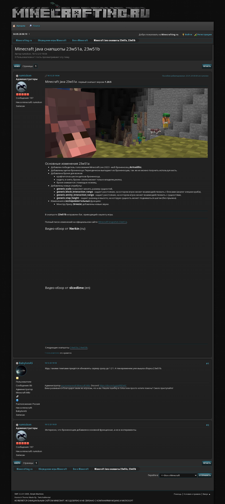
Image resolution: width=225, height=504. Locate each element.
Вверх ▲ (207, 494)
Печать (207, 66)
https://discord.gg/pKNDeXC (113, 385)
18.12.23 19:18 (51, 363)
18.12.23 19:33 (51, 424)
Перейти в (153, 475)
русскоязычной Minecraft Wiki (75, 385)
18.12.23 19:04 (53, 75)
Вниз (17, 66)
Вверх (17, 463)
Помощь (178, 494)
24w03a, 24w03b (79, 347)
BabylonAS (26, 363)
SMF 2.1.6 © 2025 (21, 494)
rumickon (25, 75)
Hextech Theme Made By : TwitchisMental (32, 497)
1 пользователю (52, 353)
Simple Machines (37, 494)
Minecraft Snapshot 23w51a (112, 221)
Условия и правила (192, 494)
